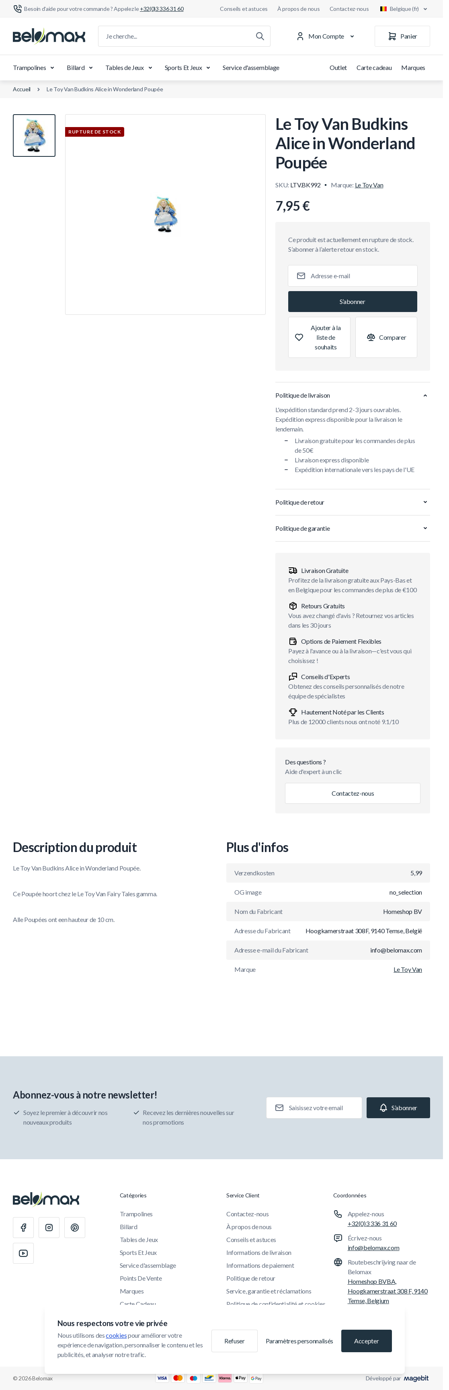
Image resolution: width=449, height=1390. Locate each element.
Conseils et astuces (244, 8)
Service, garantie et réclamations (268, 1291)
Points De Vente (141, 1278)
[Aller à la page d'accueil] (49, 36)
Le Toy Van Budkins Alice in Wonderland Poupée (105, 89)
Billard (81, 67)
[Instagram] (49, 1227)
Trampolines (35, 67)
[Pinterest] (74, 1227)
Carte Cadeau (138, 1304)
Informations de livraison (258, 1252)
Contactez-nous (349, 8)
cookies (116, 1335)
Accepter (366, 1341)
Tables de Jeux (130, 67)
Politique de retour (250, 1278)
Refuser (234, 1341)
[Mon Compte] (326, 36)
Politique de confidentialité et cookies (276, 1304)
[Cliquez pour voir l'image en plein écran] (165, 214)
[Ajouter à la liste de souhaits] (319, 337)
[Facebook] (23, 1227)
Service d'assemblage (251, 67)
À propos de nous (298, 8)
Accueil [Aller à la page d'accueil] (22, 89)
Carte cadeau (374, 67)
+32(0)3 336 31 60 (372, 1223)
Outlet (338, 67)
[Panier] (402, 36)
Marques (413, 67)
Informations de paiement (260, 1265)
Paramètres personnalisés (299, 1341)
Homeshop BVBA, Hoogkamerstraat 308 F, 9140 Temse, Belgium (388, 1290)
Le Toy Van (369, 185)
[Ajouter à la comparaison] (386, 337)
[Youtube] (23, 1253)
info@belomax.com (374, 1247)
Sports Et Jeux (189, 67)
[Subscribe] (352, 301)
